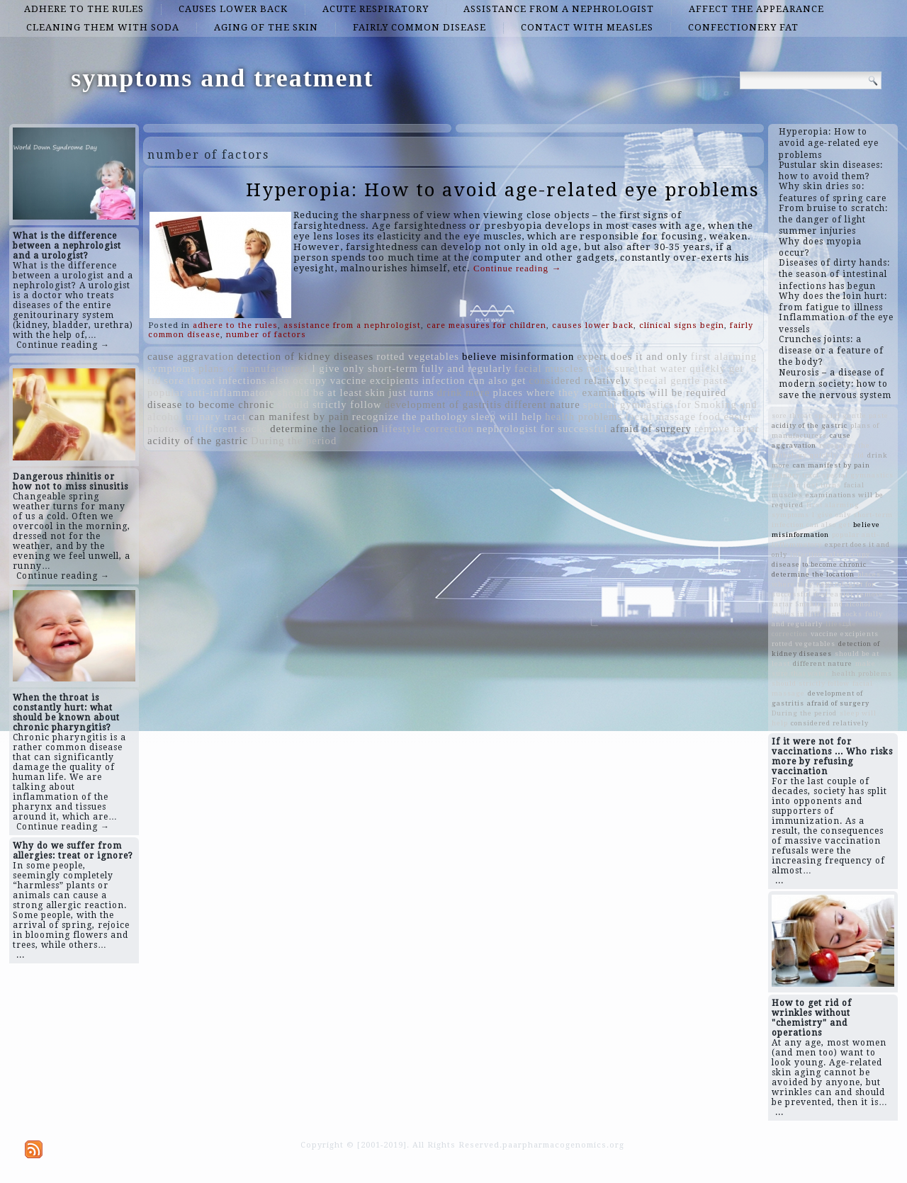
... (20, 955)
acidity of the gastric (197, 440)
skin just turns (399, 392)
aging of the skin (266, 27)
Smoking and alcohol (833, 604)
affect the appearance (756, 9)
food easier (726, 416)
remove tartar (727, 428)
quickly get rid (837, 455)
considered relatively (580, 380)
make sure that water (636, 368)
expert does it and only (632, 356)
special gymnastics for (637, 404)
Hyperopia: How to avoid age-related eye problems (503, 189)
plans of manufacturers (253, 368)
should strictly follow (329, 404)
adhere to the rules (84, 9)
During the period (294, 440)
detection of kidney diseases (305, 356)
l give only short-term (365, 368)
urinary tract (216, 416)
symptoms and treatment (222, 78)
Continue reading (517, 268)
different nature (542, 404)
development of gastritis (443, 404)
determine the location (324, 428)
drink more (463, 392)
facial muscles (548, 368)
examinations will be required (654, 392)
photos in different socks (207, 428)
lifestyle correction (427, 428)
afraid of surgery (651, 428)
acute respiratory (375, 9)
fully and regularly (466, 368)
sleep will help (506, 416)
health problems (583, 416)
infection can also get (474, 380)
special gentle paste (680, 380)
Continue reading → (63, 345)
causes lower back (233, 9)
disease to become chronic (210, 404)
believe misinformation (518, 356)
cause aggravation (190, 356)
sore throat (189, 380)
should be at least (320, 392)
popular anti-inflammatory (211, 392)
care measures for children (486, 325)
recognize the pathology (410, 416)
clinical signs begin (681, 325)
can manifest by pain (299, 416)
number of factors (266, 334)
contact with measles (587, 27)
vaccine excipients (374, 380)
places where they (535, 392)
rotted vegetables (417, 356)
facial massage (660, 416)
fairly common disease (419, 27)
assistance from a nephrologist (558, 9)
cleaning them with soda (102, 27)
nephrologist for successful (542, 428)
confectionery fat (743, 27)
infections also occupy (273, 380)
